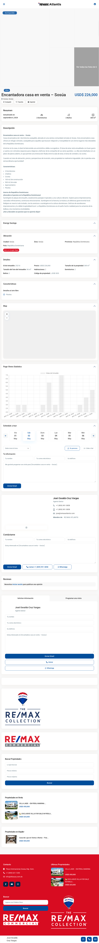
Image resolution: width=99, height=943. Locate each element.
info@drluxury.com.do (14, 877)
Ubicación (7, 236)
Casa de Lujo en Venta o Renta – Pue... (34, 838)
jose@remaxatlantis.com (65, 513)
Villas (7, 90)
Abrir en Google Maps (11, 250)
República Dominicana (81, 242)
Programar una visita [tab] (74, 598)
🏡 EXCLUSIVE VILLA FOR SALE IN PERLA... (35, 814)
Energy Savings (10, 223)
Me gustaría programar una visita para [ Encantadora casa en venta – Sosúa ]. (49, 472)
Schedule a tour (10, 426)
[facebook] (5, 884)
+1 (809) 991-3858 (63, 505)
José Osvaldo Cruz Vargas (66, 498)
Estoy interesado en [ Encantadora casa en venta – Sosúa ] (49, 553)
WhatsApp (62, 567)
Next (93, 435)
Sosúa (5, 99)
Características (9, 284)
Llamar (37, 567)
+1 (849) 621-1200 (13, 873)
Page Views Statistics (12, 366)
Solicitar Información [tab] (25, 598)
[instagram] (17, 884)
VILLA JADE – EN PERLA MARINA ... (32, 803)
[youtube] (11, 884)
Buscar (49, 783)
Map (5, 306)
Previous (5, 435)
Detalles (6, 260)
